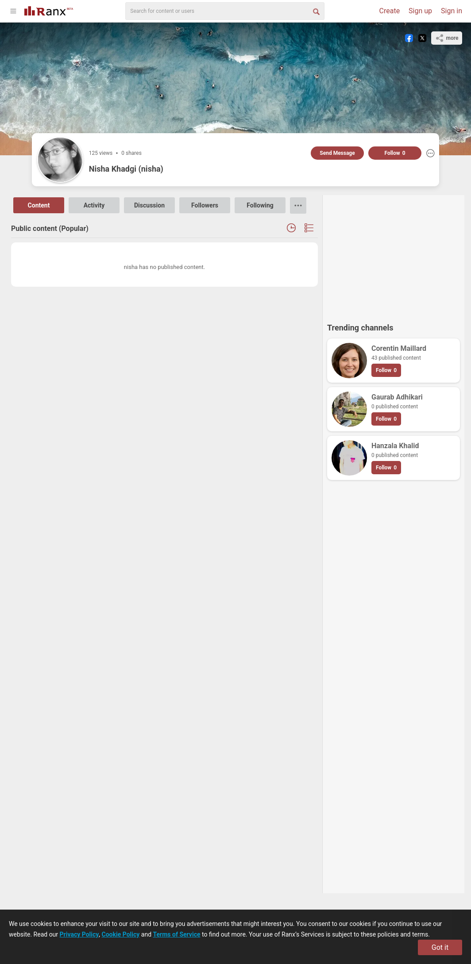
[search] (224, 11)
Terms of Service (177, 934)
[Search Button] (316, 11)
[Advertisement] (393, 255)
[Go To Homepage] (48, 10)
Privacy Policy (79, 934)
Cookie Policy (121, 934)
